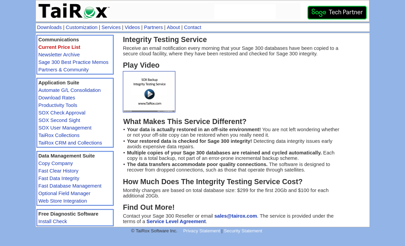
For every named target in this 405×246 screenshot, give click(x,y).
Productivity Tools (58, 105)
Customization (82, 27)
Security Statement (243, 230)
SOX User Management (65, 128)
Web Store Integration (63, 201)
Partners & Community (64, 69)
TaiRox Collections (59, 135)
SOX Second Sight (59, 120)
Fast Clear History (58, 171)
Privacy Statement (201, 230)
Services (111, 27)
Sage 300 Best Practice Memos (74, 62)
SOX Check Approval (62, 112)
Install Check (53, 221)
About (173, 27)
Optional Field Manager (64, 193)
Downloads (49, 27)
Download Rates (57, 97)
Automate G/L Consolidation (70, 90)
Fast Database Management (70, 186)
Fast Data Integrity (59, 178)
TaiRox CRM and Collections (70, 143)
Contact (192, 27)
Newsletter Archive (59, 54)
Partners (153, 27)
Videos (132, 27)
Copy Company (56, 163)
